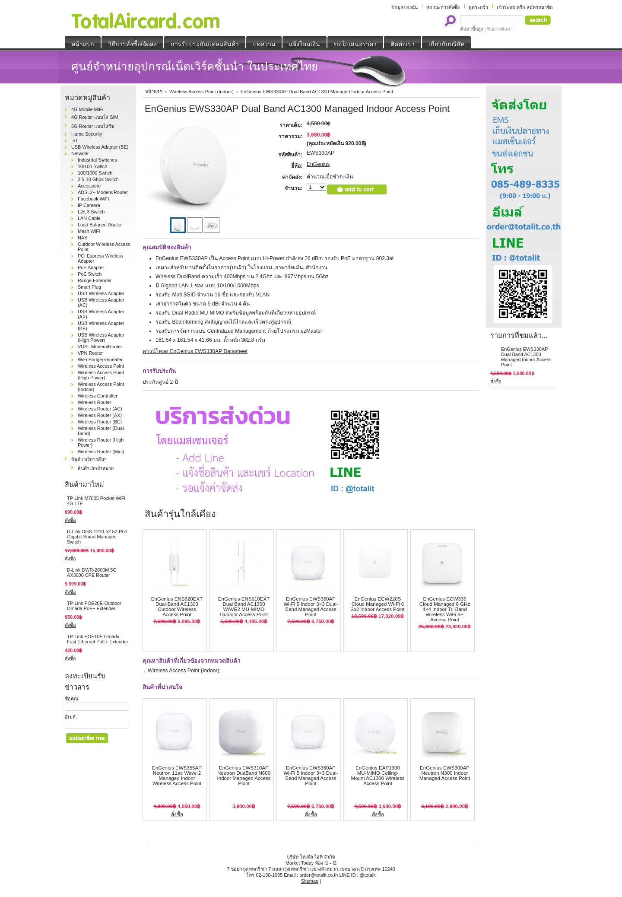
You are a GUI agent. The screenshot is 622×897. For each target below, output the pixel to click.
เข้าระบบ (506, 7)
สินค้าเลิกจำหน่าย (96, 468)
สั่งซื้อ (70, 520)
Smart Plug (89, 286)
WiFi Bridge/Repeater (100, 359)
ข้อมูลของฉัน (404, 7)
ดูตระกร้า (478, 7)
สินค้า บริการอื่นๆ (89, 459)
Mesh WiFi (89, 231)
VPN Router (90, 353)
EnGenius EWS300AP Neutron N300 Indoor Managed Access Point (444, 773)
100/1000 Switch (95, 172)
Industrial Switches (97, 159)
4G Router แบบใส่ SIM (94, 117)
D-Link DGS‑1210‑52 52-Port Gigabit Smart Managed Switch (97, 536)
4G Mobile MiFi (87, 109)
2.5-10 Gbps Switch (98, 179)
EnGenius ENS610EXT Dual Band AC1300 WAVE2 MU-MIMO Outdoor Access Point (244, 606)
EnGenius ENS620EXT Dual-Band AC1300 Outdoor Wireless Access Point (177, 606)
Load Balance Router (100, 224)
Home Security (86, 134)
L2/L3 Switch (91, 211)
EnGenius (318, 164)
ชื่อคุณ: (72, 698)
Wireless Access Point (101, 366)
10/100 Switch (92, 166)
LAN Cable (89, 218)
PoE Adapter (91, 267)
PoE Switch (90, 274)
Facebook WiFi (93, 198)
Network (80, 153)
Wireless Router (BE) (100, 421)
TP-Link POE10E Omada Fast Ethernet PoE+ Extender (97, 639)
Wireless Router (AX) (100, 415)
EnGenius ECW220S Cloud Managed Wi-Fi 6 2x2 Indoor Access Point (378, 604)
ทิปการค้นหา (500, 29)
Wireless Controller (97, 395)
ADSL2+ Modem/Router (103, 192)
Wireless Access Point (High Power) (101, 375)
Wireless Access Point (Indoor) (201, 91)
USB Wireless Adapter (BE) (99, 147)
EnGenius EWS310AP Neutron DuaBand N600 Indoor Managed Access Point (244, 775)
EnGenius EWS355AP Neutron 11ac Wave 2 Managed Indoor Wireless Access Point (177, 775)
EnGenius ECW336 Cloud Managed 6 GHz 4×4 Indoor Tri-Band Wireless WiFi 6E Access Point (444, 609)
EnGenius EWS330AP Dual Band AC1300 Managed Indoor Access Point (526, 357)
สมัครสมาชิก (540, 7)
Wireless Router (94, 402)
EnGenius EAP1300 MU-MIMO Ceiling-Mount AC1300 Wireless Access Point (378, 775)
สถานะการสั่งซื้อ (443, 7)
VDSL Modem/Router (100, 346)
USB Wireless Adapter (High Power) (101, 337)
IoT (74, 140)
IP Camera (89, 205)
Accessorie (89, 185)
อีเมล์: (71, 716)
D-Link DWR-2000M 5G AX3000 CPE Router (92, 572)
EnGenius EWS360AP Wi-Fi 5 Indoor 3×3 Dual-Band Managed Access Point (310, 606)
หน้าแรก (153, 91)
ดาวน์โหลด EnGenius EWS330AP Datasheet (195, 351)
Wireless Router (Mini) (101, 451)
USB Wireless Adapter (101, 293)
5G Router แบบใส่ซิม (92, 126)
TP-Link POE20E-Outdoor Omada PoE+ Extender (94, 606)
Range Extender (95, 280)
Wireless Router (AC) (100, 408)
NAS (82, 237)
